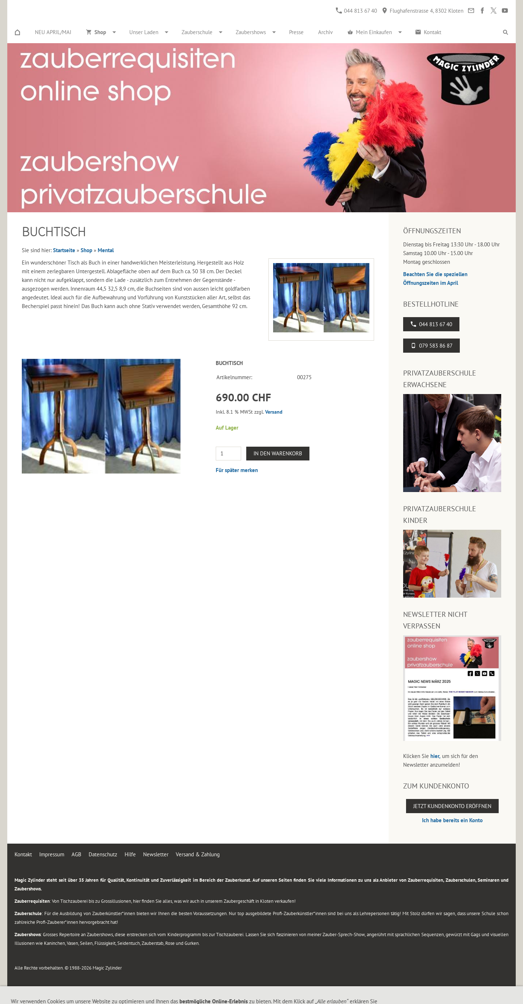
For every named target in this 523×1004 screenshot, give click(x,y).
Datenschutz (103, 854)
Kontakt (23, 854)
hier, (435, 756)
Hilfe (130, 854)
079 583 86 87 (431, 345)
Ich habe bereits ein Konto (452, 820)
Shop (86, 250)
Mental (106, 250)
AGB (76, 854)
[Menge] (228, 453)
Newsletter (156, 854)
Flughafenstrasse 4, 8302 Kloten (422, 10)
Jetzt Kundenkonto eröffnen (452, 806)
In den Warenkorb (278, 453)
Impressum (51, 854)
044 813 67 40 (356, 10)
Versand (274, 412)
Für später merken (237, 470)
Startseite (64, 250)
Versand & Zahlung (198, 854)
